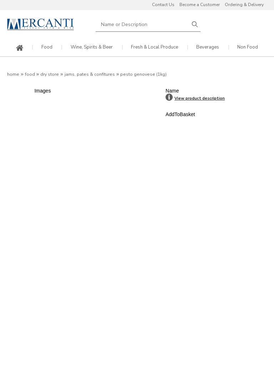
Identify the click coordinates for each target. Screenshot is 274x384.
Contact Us (163, 5)
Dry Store (49, 74)
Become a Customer (199, 5)
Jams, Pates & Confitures (90, 74)
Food (46, 47)
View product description (199, 98)
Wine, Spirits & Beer (92, 47)
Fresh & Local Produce (154, 47)
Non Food (247, 47)
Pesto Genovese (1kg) (143, 74)
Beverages (207, 47)
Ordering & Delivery (244, 5)
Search (195, 24)
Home (13, 74)
